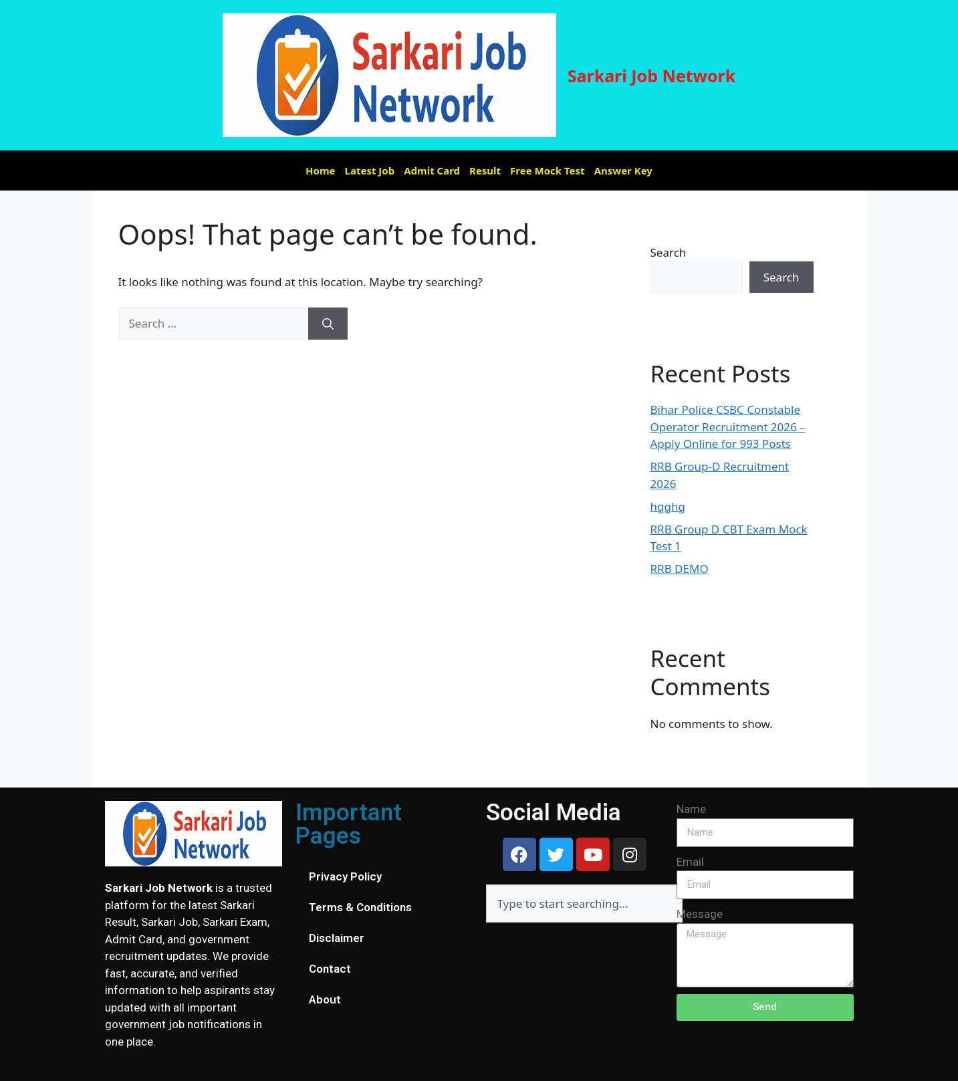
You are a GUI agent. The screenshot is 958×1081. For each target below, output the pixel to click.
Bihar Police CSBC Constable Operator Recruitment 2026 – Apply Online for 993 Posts (728, 426)
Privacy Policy (345, 876)
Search (668, 252)
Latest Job (370, 170)
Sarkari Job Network (652, 75)
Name (691, 809)
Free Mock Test (547, 170)
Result (485, 170)
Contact (330, 968)
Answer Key (623, 170)
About (325, 999)
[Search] (328, 324)
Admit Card (432, 170)
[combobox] (584, 903)
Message (700, 914)
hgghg (667, 506)
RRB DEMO (679, 568)
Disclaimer (336, 938)
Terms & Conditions (360, 907)
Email (690, 861)
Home (320, 170)
